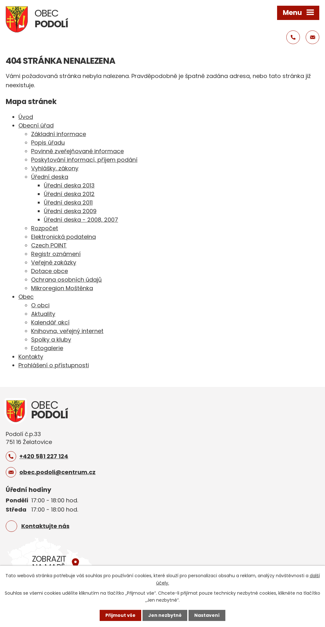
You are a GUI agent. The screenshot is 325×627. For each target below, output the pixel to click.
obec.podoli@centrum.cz (57, 472)
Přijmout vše (120, 615)
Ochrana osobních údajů (66, 280)
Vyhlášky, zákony (54, 168)
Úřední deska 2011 (68, 202)
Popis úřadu (48, 143)
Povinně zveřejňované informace (77, 151)
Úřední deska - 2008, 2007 (81, 220)
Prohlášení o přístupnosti (53, 365)
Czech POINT (49, 245)
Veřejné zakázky (53, 262)
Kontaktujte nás (45, 526)
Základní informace (58, 134)
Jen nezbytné (165, 615)
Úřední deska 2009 (70, 211)
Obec (26, 297)
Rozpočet (44, 228)
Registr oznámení (56, 254)
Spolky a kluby (51, 339)
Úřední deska (49, 177)
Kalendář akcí (50, 322)
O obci (40, 305)
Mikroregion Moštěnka (62, 288)
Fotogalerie (47, 348)
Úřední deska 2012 (69, 194)
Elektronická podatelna (63, 237)
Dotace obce (49, 271)
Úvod (25, 117)
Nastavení (207, 615)
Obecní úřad (36, 125)
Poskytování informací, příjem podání (84, 160)
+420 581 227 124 (43, 456)
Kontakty (30, 357)
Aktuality (43, 314)
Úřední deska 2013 (69, 185)
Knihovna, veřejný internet (67, 331)
